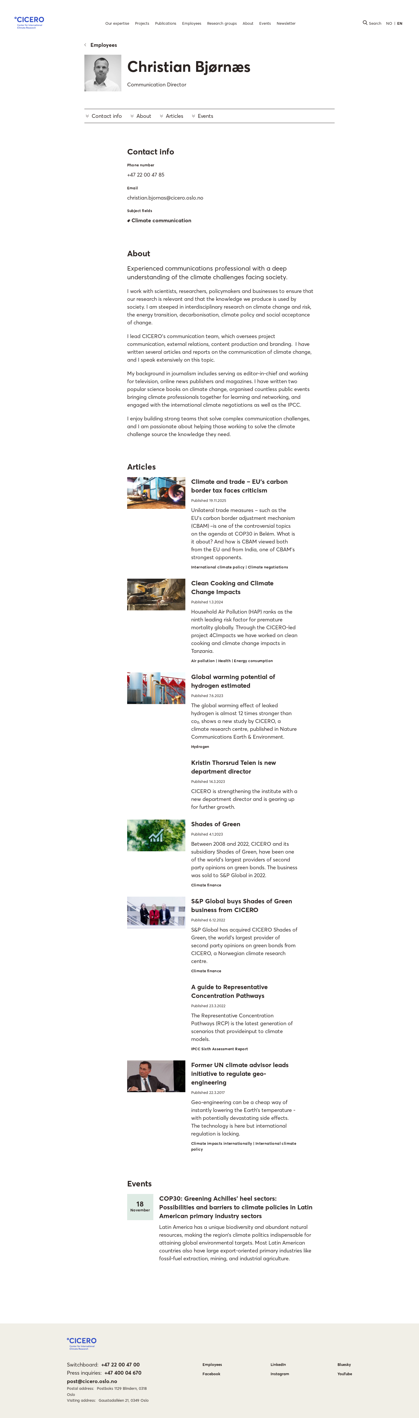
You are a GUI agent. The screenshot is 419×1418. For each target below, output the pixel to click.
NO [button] (389, 23)
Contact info (104, 116)
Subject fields (139, 210)
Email (132, 188)
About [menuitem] (248, 23)
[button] (29, 23)
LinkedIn (278, 1364)
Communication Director (156, 84)
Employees (100, 45)
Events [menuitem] (265, 23)
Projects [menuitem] (142, 23)
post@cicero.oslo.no (92, 1381)
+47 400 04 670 (122, 1372)
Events (202, 116)
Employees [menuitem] (191, 23)
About (141, 116)
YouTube (345, 1373)
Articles (171, 116)
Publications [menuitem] (165, 23)
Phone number (141, 165)
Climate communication (159, 220)
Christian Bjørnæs (189, 66)
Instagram (280, 1373)
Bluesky (344, 1364)
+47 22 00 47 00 (120, 1364)
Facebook (211, 1373)
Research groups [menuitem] (222, 23)
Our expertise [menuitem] (117, 23)
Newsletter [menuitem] (286, 23)
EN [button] (399, 23)
